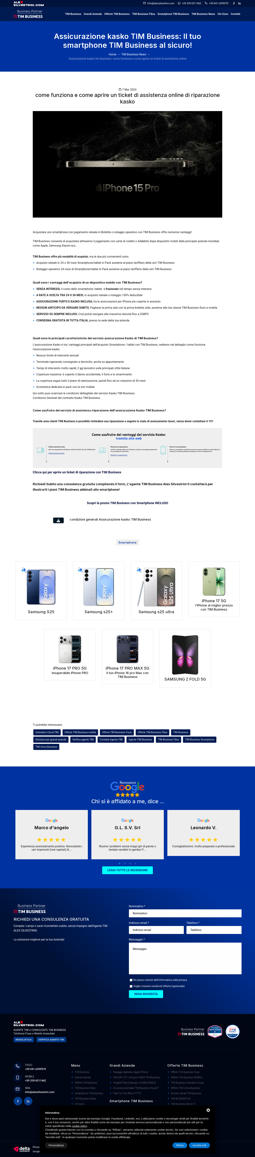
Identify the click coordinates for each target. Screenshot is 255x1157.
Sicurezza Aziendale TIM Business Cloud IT (136, 1088)
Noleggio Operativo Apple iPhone (130, 1072)
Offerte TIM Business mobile (80, 732)
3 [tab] (130, 863)
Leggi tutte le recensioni (127, 870)
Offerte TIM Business (117, 14)
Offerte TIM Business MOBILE (187, 1077)
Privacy (37, 1147)
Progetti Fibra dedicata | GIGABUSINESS (134, 1082)
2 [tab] (125, 863)
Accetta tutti (199, 1145)
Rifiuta (180, 1145)
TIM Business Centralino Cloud (187, 1082)
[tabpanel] (52, 834)
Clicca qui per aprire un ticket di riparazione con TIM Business (77, 472)
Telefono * (192, 923)
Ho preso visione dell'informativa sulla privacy (160, 980)
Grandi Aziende (93, 14)
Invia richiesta (146, 994)
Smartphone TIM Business (173, 14)
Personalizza (56, 1145)
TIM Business (73, 14)
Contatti (235, 14)
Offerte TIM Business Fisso (117, 732)
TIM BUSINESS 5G (181, 1098)
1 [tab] (119, 863)
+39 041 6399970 (218, 3)
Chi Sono (222, 14)
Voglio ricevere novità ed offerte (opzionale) (159, 986)
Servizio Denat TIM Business (186, 1093)
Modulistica (24, 1039)
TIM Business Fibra (143, 14)
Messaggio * (137, 939)
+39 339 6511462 (191, 3)
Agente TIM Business (140, 739)
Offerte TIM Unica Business (185, 1088)
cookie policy (79, 1125)
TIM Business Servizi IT (183, 1104)
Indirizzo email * (139, 923)
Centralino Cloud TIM (47, 732)
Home (112, 54)
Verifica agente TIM (83, 739)
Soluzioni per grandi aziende (50, 739)
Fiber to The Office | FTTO (127, 1093)
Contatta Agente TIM (111, 739)
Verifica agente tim (51, 1039)
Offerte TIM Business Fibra (152, 732)
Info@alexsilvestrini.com (160, 3)
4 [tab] (135, 863)
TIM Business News (203, 14)
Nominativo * (137, 906)
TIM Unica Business (46, 746)
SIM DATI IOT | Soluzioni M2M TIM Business (136, 1077)
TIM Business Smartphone (199, 739)
